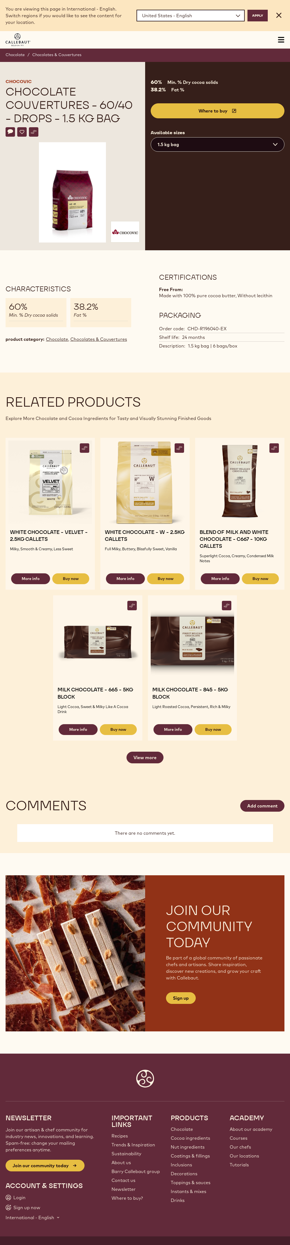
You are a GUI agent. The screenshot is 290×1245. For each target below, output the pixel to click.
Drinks (178, 1200)
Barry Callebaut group (135, 1171)
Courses (238, 1138)
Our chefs (240, 1147)
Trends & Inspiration (133, 1145)
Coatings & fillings (190, 1156)
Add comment (262, 806)
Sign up (181, 998)
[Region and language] (191, 15)
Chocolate (15, 54)
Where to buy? (127, 1198)
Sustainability (126, 1153)
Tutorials (239, 1165)
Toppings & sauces (190, 1182)
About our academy (251, 1129)
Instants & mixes (188, 1191)
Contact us (123, 1180)
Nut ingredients (188, 1147)
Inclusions (181, 1165)
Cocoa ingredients (190, 1138)
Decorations (184, 1173)
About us (121, 1162)
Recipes (119, 1136)
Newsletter (123, 1189)
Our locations (244, 1156)
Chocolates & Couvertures (56, 54)
